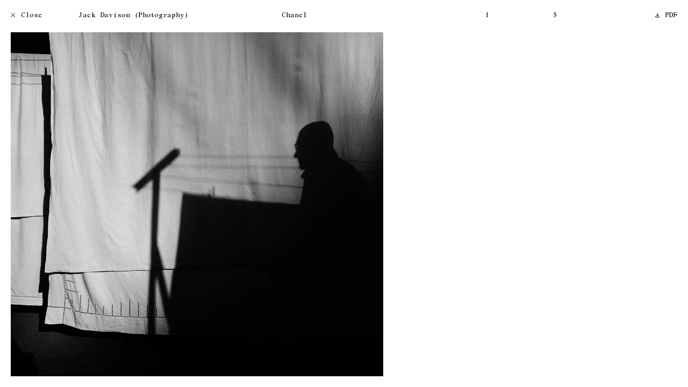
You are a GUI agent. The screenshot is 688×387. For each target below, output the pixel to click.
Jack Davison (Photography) (133, 15)
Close (26, 15)
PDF (666, 15)
